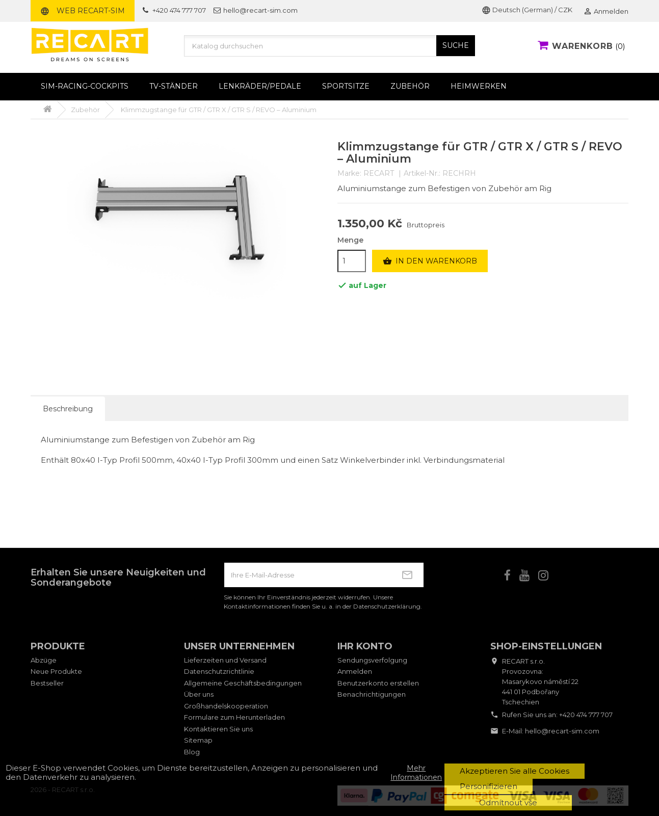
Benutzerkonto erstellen (378, 683)
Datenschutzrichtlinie (219, 671)
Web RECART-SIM (82, 11)
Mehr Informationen (416, 773)
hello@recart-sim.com (562, 731)
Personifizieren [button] (488, 786)
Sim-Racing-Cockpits (84, 86)
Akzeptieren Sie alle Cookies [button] (514, 771)
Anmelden (354, 671)
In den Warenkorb (430, 261)
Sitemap (198, 740)
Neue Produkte (56, 671)
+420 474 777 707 (586, 714)
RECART (378, 173)
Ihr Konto (364, 646)
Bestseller (47, 683)
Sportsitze (346, 86)
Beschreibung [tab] (68, 408)
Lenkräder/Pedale (260, 86)
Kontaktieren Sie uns (218, 729)
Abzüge (44, 660)
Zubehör (410, 86)
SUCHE (455, 45)
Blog (192, 752)
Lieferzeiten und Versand (225, 660)
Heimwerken (479, 86)
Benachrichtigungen (371, 694)
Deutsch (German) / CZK (527, 10)
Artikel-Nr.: (422, 173)
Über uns (199, 694)
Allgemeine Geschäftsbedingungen (243, 683)
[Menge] (351, 261)
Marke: (349, 173)
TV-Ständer (173, 86)
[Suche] (330, 46)
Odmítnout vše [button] (508, 802)
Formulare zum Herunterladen (234, 717)
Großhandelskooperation (226, 706)
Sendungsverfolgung (372, 660)
